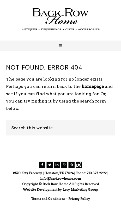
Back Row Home (60, 19)
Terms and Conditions (48, 199)
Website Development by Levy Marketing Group (60, 189)
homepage (93, 86)
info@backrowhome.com (60, 178)
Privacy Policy (79, 199)
